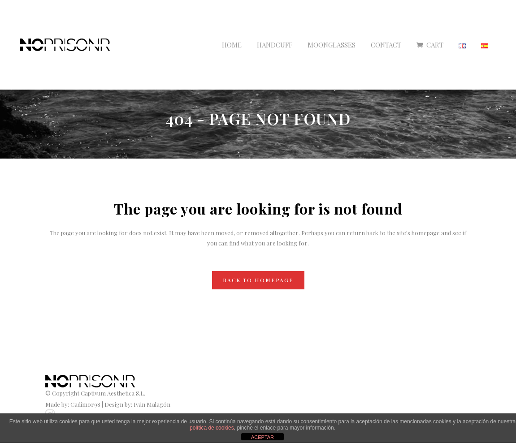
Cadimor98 (85, 404)
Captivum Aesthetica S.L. (113, 393)
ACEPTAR (262, 437)
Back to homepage (258, 280)
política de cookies (212, 428)
